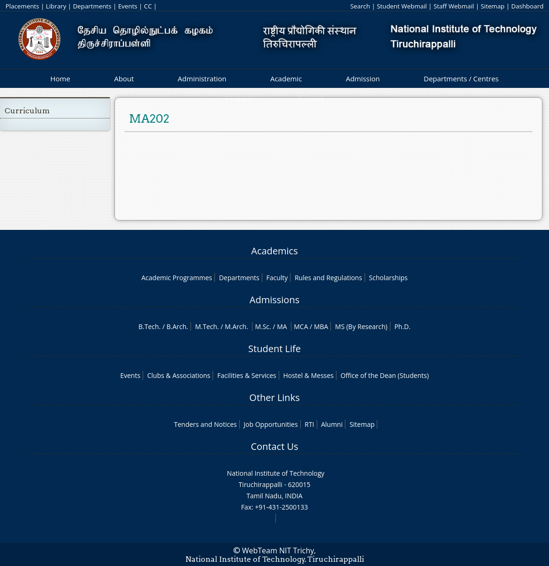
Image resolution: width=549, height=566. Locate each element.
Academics (274, 250)
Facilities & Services (246, 375)
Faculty (277, 277)
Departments (92, 6)
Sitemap (492, 6)
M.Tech (206, 326)
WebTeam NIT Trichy (278, 550)
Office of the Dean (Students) (385, 375)
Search (360, 6)
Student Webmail (402, 6)
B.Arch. (177, 326)
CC (148, 6)
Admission (363, 78)
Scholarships (388, 277)
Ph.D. (402, 326)
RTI (309, 424)
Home (60, 78)
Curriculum (27, 110)
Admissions (274, 299)
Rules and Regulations (328, 277)
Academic (286, 78)
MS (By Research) (361, 326)
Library (56, 6)
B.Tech (148, 326)
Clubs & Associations (179, 375)
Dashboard (527, 6)
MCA (301, 326)
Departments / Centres (461, 78)
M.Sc (262, 326)
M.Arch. (236, 326)
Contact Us (274, 446)
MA (282, 326)
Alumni (332, 424)
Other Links (274, 397)
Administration (202, 78)
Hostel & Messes (308, 375)
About (124, 78)
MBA (321, 326)
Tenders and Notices (205, 424)
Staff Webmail (454, 6)
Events (127, 6)
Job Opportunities (270, 424)
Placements (22, 6)
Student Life (274, 348)
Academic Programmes (176, 277)
